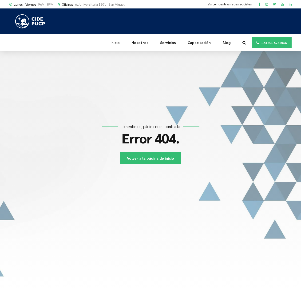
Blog (226, 42)
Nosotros (139, 42)
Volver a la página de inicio (150, 158)
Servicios (168, 42)
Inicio (115, 42)
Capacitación (199, 42)
